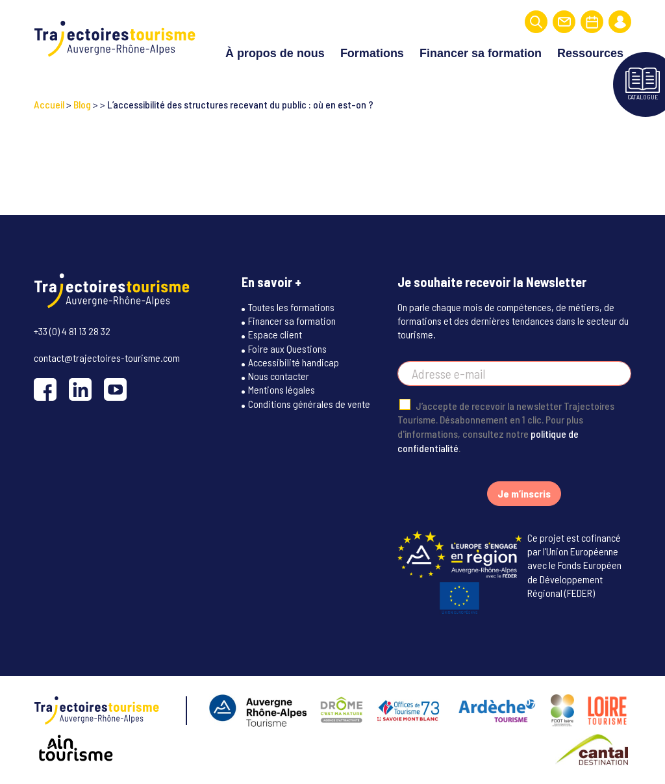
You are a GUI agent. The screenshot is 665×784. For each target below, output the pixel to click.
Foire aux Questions (287, 348)
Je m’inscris (524, 493)
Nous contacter (278, 376)
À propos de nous (275, 53)
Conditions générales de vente (309, 404)
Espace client (275, 334)
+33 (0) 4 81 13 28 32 (72, 331)
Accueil (49, 104)
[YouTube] (115, 389)
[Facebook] (45, 389)
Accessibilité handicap (293, 362)
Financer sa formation (481, 53)
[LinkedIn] (80, 389)
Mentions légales (281, 389)
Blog (82, 104)
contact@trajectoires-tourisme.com (107, 357)
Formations (372, 53)
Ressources (590, 53)
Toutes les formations (291, 307)
